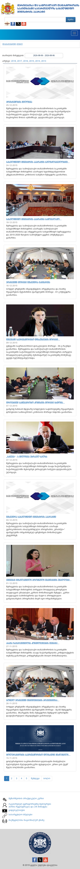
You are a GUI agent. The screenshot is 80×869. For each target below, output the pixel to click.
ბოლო (46, 778)
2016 (25, 61)
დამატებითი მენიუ (12, 44)
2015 (31, 61)
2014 (37, 61)
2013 (43, 61)
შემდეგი (35, 778)
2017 (19, 61)
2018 (13, 61)
